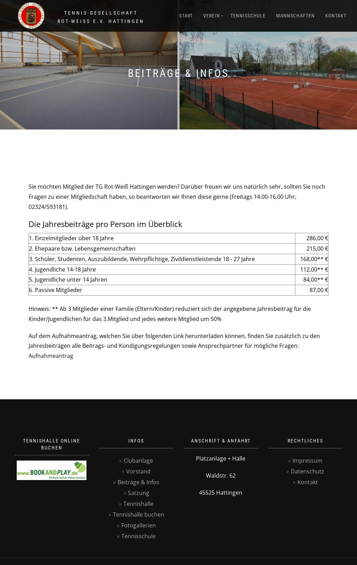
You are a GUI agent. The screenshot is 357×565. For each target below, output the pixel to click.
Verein (211, 15)
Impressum (307, 460)
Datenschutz (307, 471)
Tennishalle (138, 504)
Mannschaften (295, 15)
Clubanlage (138, 460)
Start (186, 15)
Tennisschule (248, 15)
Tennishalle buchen (138, 514)
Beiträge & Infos (138, 482)
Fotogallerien (138, 525)
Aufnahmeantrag (51, 356)
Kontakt (336, 15)
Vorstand (138, 471)
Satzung (138, 493)
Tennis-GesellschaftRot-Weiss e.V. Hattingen (101, 17)
